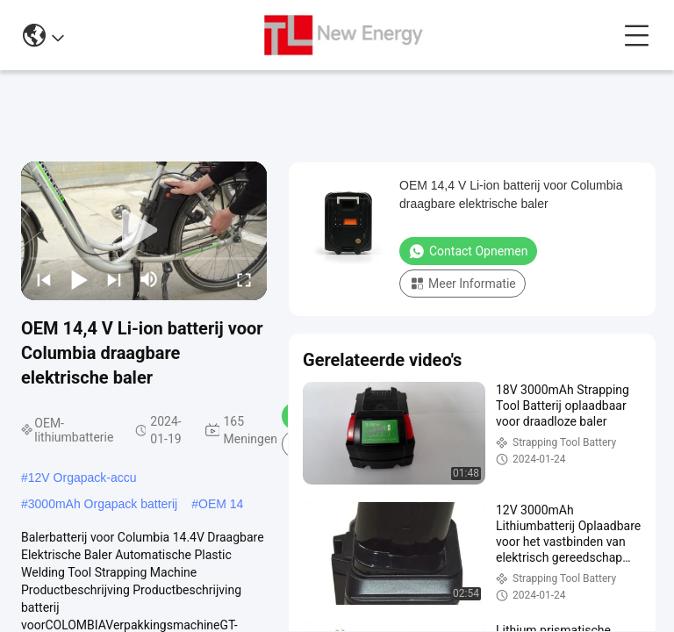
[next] (114, 279)
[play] (144, 231)
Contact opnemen (468, 251)
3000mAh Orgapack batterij (102, 504)
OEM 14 (220, 504)
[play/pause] (79, 279)
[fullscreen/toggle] (244, 279)
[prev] (43, 279)
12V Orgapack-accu (82, 477)
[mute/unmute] (149, 279)
